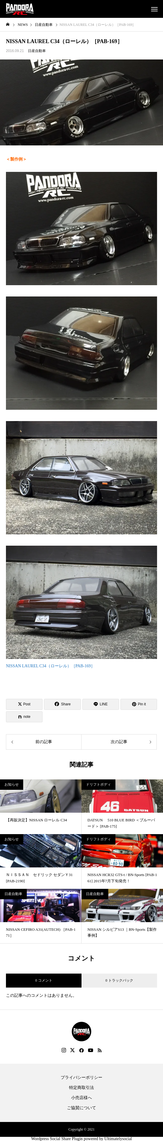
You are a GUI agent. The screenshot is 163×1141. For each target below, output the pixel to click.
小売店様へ (81, 1098)
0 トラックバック (119, 980)
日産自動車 (37, 51)
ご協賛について (81, 1108)
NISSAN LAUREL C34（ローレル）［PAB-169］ (50, 666)
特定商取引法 (81, 1088)
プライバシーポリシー (81, 1078)
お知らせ (11, 784)
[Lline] (100, 704)
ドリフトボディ (98, 784)
